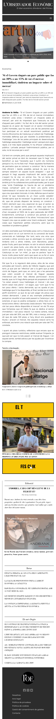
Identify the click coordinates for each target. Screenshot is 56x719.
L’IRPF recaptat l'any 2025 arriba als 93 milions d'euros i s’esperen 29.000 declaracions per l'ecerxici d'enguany (27, 637)
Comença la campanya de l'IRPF (19, 663)
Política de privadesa (21, 702)
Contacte (16, 713)
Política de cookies (20, 706)
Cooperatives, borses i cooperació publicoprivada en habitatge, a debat (27, 386)
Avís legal (16, 699)
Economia (6, 69)
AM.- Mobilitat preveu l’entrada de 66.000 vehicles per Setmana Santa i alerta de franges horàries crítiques (28, 647)
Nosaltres (16, 695)
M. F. (7, 90)
